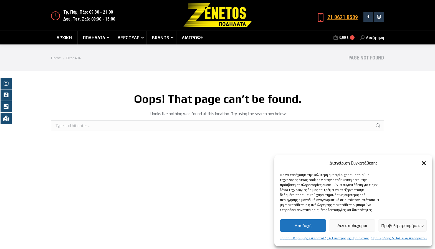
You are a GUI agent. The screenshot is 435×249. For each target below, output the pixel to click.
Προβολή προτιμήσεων (402, 225)
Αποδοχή (303, 225)
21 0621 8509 (342, 17)
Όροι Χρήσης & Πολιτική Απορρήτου (399, 238)
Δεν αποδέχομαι (352, 225)
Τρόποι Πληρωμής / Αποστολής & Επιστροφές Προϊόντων (324, 238)
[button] (424, 163)
